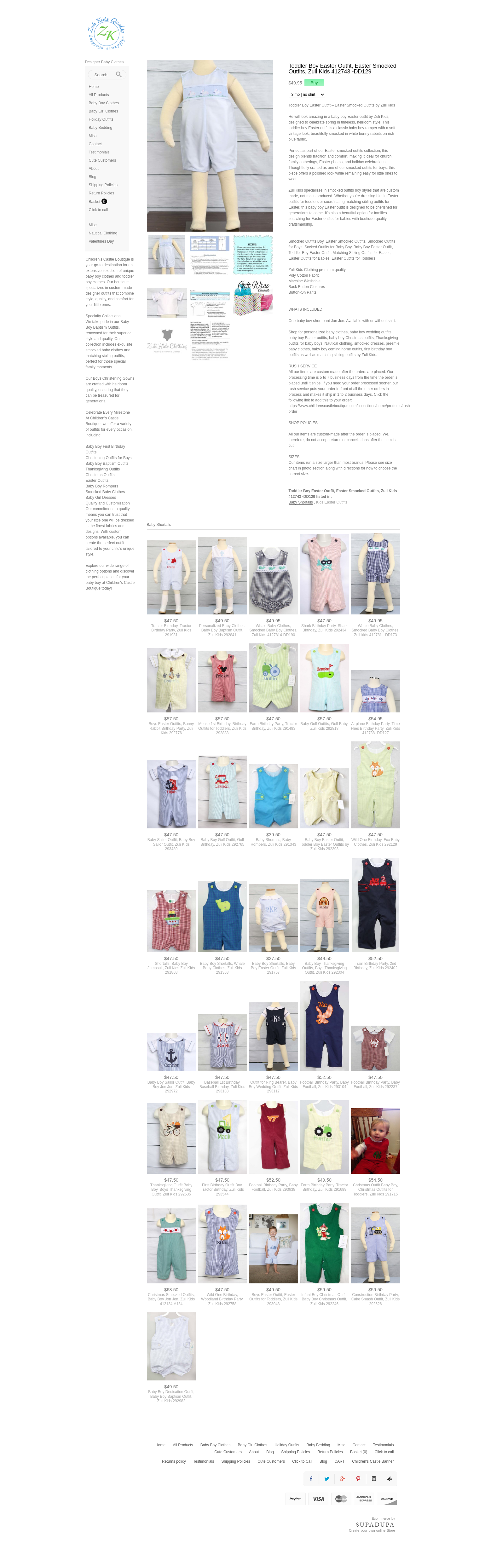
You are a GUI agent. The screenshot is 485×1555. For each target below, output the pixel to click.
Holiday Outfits (101, 119)
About (94, 168)
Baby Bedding (101, 127)
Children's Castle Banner (373, 1461)
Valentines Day (101, 241)
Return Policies (101, 193)
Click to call (98, 210)
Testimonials (99, 152)
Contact (95, 144)
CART (339, 1461)
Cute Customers (102, 160)
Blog (92, 177)
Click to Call (302, 1461)
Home (94, 86)
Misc (93, 136)
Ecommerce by (383, 1518)
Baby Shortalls (301, 502)
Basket (95, 201)
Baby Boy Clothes (104, 103)
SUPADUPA (375, 1524)
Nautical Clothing (103, 233)
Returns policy (174, 1461)
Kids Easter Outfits (331, 502)
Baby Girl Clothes (103, 111)
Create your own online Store (372, 1530)
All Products (99, 95)
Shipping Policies (103, 185)
